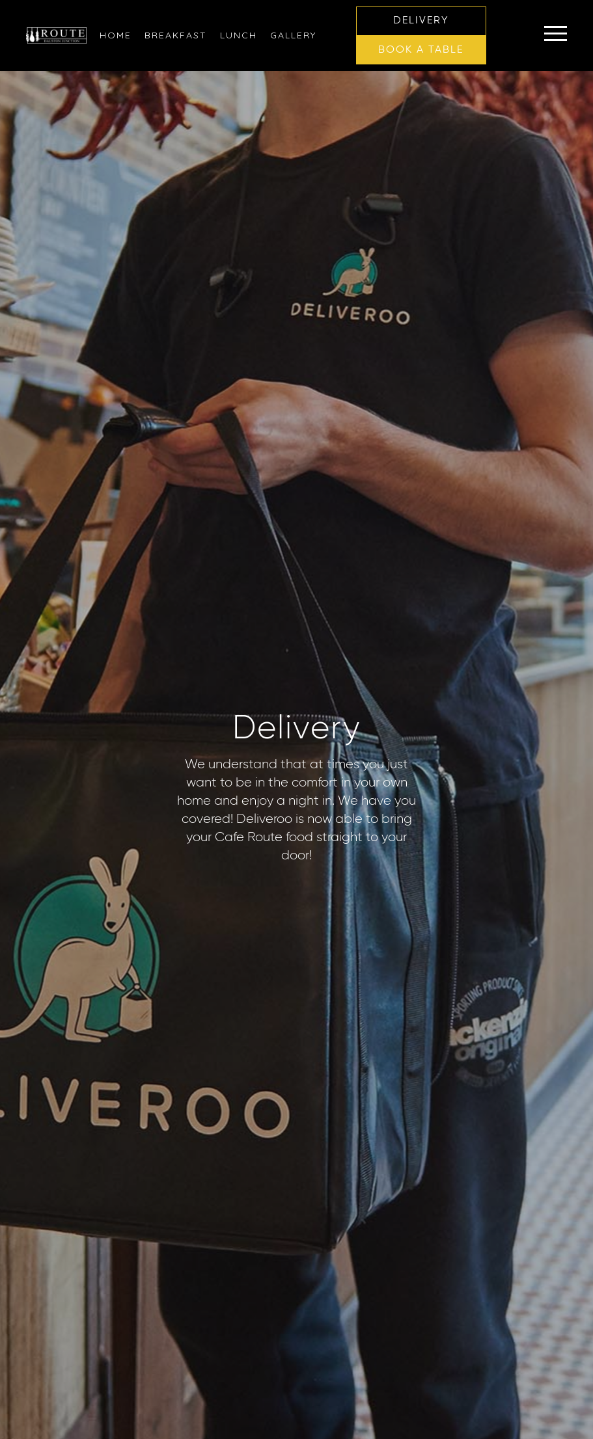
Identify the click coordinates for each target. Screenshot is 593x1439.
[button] (421, 21)
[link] (115, 35)
